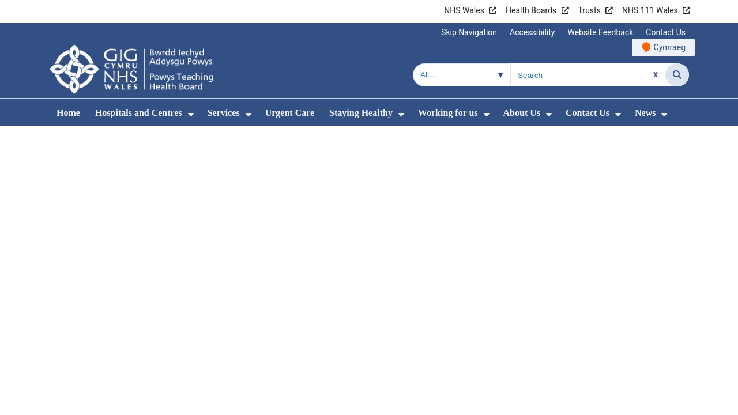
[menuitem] (190, 114)
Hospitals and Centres (138, 113)
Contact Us (666, 32)
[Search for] (588, 74)
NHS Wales (464, 10)
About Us (521, 113)
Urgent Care (289, 113)
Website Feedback (600, 32)
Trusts (589, 10)
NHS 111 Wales (650, 10)
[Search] (677, 74)
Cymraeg (670, 47)
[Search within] (462, 74)
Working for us (448, 113)
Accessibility (532, 32)
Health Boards (531, 10)
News (645, 113)
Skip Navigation (469, 32)
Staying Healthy (361, 113)
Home (68, 113)
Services (224, 113)
